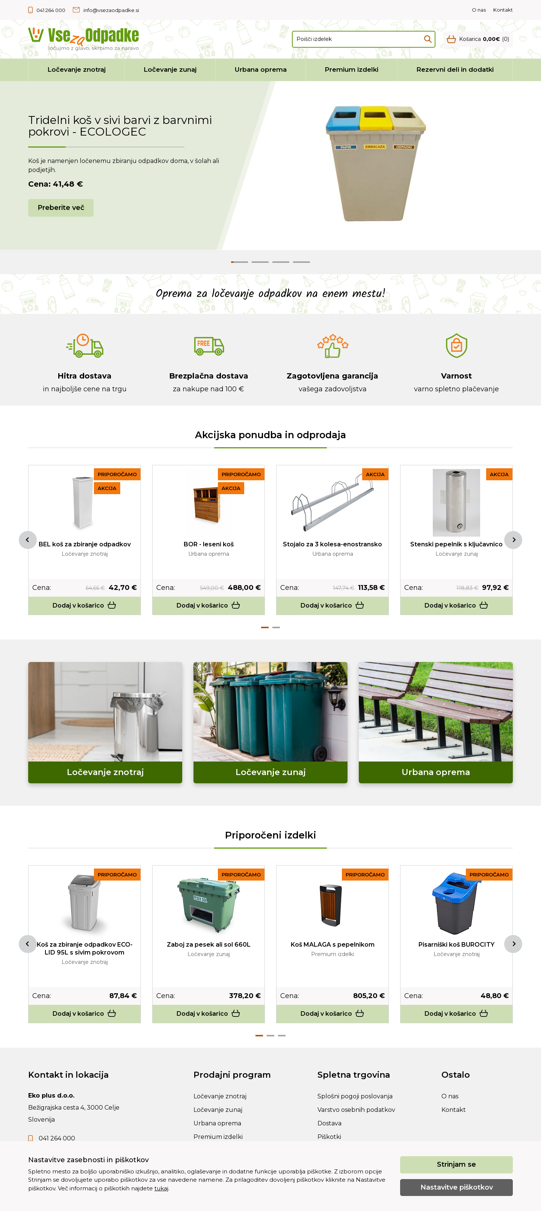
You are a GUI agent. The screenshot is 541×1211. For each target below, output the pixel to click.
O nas (479, 10)
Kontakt (503, 10)
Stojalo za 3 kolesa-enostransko (332, 544)
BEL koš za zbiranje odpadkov (85, 544)
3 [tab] (282, 1035)
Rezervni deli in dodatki (455, 69)
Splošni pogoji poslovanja (355, 1096)
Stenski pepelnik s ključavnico (456, 544)
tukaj (161, 1188)
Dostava (329, 1123)
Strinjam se (456, 1164)
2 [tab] (276, 627)
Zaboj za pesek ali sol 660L (209, 944)
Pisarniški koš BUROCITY (456, 944)
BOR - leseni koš (209, 544)
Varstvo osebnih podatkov (356, 1109)
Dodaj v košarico (84, 605)
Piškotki (329, 1136)
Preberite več (61, 208)
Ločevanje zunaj (170, 69)
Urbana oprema (261, 69)
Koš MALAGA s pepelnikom (333, 944)
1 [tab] (265, 627)
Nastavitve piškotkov (456, 1187)
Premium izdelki (351, 69)
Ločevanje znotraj (76, 69)
